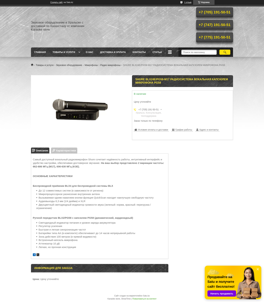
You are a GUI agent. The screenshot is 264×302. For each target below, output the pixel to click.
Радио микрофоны (110, 65)
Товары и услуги (64, 52)
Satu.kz (146, 296)
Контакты (139, 52)
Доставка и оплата (113, 52)
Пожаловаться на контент (144, 299)
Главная (40, 52)
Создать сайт (56, 2)
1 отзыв (187, 2)
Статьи (157, 52)
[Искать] (224, 52)
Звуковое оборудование (69, 65)
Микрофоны (91, 65)
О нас (89, 52)
